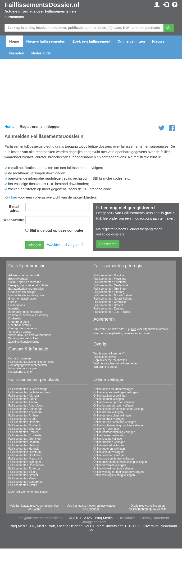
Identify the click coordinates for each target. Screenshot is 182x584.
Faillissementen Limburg (108, 292)
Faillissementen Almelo (22, 399)
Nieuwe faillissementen (45, 41)
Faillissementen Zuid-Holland (111, 312)
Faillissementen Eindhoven (25, 428)
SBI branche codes (105, 366)
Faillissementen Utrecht (108, 305)
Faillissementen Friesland (109, 282)
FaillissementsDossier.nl (42, 5)
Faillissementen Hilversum (24, 452)
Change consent (93, 522)
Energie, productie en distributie (28, 285)
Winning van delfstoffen (23, 338)
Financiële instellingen (22, 292)
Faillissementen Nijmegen (24, 462)
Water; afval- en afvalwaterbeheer (29, 335)
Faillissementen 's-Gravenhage (27, 389)
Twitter (36, 509)
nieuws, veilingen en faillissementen (147, 507)
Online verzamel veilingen (109, 465)
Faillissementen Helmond (24, 445)
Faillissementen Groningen (110, 288)
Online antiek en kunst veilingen (113, 389)
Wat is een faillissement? (109, 353)
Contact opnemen (19, 358)
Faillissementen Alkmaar (23, 395)
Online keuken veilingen (108, 435)
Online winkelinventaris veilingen (113, 468)
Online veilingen (131, 41)
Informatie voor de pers (22, 368)
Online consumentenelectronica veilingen (119, 409)
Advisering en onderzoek (24, 275)
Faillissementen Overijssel (109, 302)
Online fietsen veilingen (108, 412)
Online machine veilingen (109, 442)
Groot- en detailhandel (22, 298)
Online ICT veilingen (106, 428)
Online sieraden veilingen (109, 455)
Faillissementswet (104, 356)
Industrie (13, 308)
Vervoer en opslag (19, 331)
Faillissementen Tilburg (22, 471)
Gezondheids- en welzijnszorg (27, 295)
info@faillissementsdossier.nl (41, 518)
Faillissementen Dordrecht (24, 425)
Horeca (13, 302)
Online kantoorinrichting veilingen (114, 432)
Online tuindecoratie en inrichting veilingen (120, 462)
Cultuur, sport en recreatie (24, 282)
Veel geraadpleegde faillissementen (115, 363)
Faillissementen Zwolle (22, 485)
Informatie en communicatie (25, 312)
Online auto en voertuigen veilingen (115, 392)
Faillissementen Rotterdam (25, 468)
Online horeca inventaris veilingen (114, 422)
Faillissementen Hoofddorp (25, 455)
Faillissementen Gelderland (110, 285)
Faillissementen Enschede (24, 435)
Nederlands (41, 53)
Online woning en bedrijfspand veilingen (118, 471)
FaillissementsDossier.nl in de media (31, 361)
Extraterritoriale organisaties (26, 288)
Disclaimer (126, 518)
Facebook (93, 509)
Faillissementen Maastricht (25, 458)
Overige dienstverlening (23, 328)
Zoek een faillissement (91, 41)
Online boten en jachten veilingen (114, 402)
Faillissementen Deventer (24, 422)
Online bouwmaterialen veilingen (113, 405)
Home (14, 41)
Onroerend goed (18, 321)
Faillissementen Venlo (22, 478)
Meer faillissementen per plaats (28, 491)
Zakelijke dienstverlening (23, 341)
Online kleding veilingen (108, 438)
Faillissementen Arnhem (23, 415)
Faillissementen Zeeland (108, 308)
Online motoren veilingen (109, 448)
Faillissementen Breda (22, 418)
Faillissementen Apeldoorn (25, 412)
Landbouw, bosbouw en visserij (28, 315)
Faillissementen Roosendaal (26, 465)
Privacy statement (155, 518)
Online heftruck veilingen (108, 418)
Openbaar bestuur (19, 325)
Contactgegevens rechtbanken (27, 365)
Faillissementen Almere (23, 402)
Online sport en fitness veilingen (113, 458)
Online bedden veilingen (108, 399)
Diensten (16, 53)
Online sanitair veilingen (108, 452)
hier (14, 197)
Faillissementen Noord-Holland (112, 298)
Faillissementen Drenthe (108, 275)
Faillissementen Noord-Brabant (112, 295)
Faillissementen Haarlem (24, 442)
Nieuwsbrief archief (20, 371)
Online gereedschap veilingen (112, 415)
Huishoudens (16, 305)
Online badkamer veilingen (110, 395)
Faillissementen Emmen (23, 432)
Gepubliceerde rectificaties (110, 360)
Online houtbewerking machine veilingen (118, 425)
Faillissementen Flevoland (109, 278)
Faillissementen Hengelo (23, 448)
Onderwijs (14, 318)
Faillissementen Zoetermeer (26, 481)
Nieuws (158, 41)
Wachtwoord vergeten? (65, 245)
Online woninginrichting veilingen (114, 475)
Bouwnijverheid (17, 278)
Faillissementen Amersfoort (25, 405)
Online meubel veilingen (108, 445)
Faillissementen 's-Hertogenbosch (29, 392)
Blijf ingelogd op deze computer (57, 230)
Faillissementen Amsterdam (25, 409)
